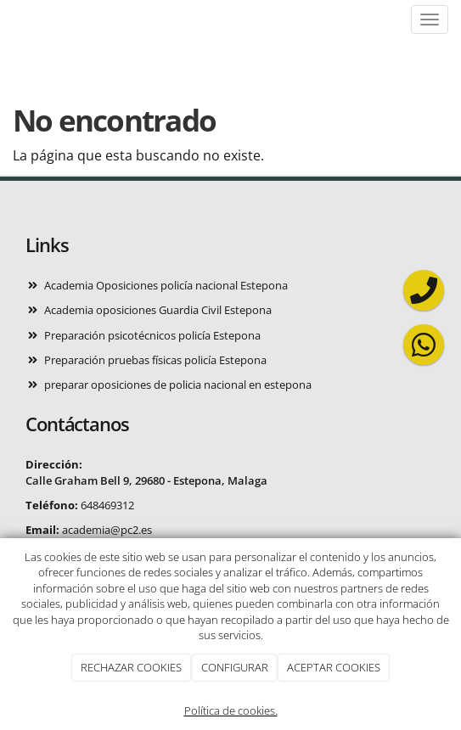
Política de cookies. (231, 710)
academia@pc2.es (107, 529)
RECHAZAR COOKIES (131, 667)
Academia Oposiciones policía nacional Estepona (166, 285)
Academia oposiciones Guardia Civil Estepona (158, 309)
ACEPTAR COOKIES (333, 667)
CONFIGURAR (234, 667)
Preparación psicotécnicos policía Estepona (152, 335)
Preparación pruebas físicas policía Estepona (155, 360)
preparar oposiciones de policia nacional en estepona (178, 384)
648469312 (107, 505)
